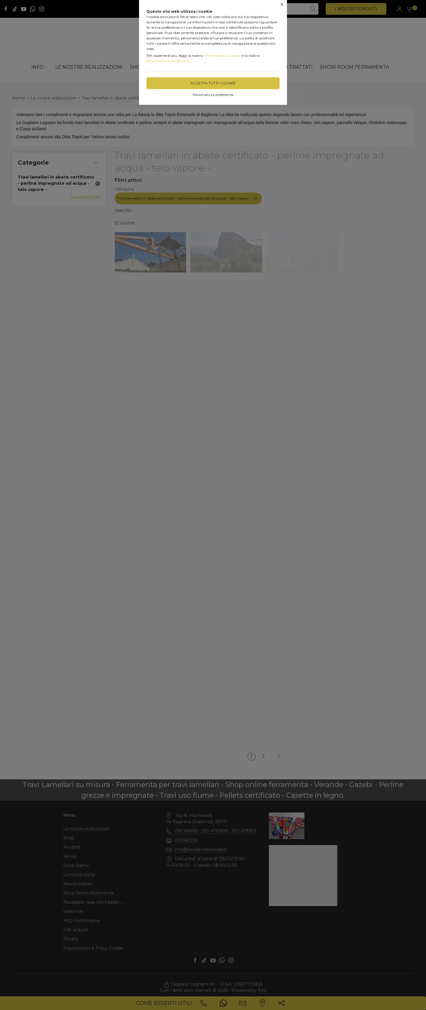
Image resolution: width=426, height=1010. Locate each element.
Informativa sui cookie (222, 55)
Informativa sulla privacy (167, 61)
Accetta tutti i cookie (213, 83)
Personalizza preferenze (213, 94)
